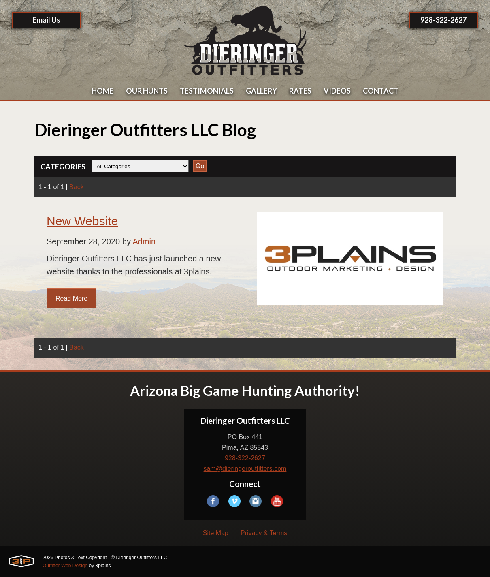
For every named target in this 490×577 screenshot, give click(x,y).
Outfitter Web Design (65, 565)
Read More (71, 298)
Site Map (215, 533)
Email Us (46, 19)
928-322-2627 (443, 19)
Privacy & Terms (264, 533)
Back (76, 187)
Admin (144, 241)
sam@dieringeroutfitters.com (245, 468)
